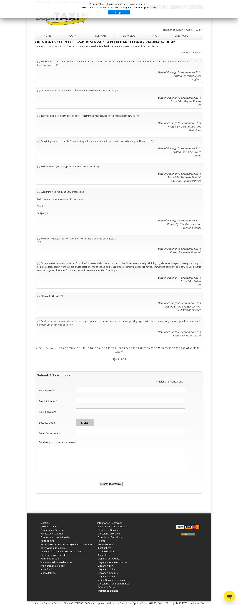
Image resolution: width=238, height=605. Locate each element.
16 (98, 348)
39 (180, 348)
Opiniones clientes (108, 590)
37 (173, 348)
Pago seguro (47, 540)
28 (141, 348)
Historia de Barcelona (109, 530)
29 (144, 348)
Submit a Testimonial (192, 52)
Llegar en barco (106, 576)
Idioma (101, 540)
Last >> (119, 351)
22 (119, 348)
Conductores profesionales (55, 537)
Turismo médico (106, 544)
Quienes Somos (49, 526)
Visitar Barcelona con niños (112, 580)
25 (130, 348)
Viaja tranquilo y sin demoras (56, 562)
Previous (51, 348)
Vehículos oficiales (51, 558)
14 (91, 348)
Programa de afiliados (53, 565)
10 (77, 348)
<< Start (40, 348)
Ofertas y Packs (106, 587)
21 (116, 348)
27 (137, 348)
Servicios (129, 35)
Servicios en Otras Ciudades (113, 526)
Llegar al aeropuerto (109, 558)
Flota (72, 35)
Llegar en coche (106, 569)
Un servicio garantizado (53, 555)
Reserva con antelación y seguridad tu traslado (66, 544)
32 (155, 348)
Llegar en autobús (108, 572)
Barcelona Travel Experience (113, 583)
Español (177, 29)
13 (87, 348)
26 (134, 348)
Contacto (181, 35)
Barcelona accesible (109, 533)
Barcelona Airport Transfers (176, 7)
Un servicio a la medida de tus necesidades (64, 551)
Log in (198, 29)
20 (112, 348)
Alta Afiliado (47, 569)
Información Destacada (109, 522)
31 (152, 348)
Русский (188, 29)
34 (162, 348)
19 (109, 348)
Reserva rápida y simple (54, 547)
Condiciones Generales (53, 530)
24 (127, 348)
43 (194, 348)
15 (94, 348)
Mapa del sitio (48, 572)
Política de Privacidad (52, 533)
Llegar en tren (105, 565)
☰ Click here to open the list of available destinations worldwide (74, 2)
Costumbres (104, 547)
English (167, 29)
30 (148, 348)
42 (191, 348)
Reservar (100, 35)
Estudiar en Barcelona (110, 537)
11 (80, 348)
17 (102, 348)
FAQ (154, 35)
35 (166, 348)
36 (169, 348)
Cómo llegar (104, 555)
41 (187, 348)
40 (184, 348)
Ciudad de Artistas (108, 551)
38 (177, 348)
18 (105, 348)
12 (84, 348)
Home (47, 35)
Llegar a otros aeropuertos (112, 562)
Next (199, 348)
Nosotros (45, 522)
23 (123, 348)
